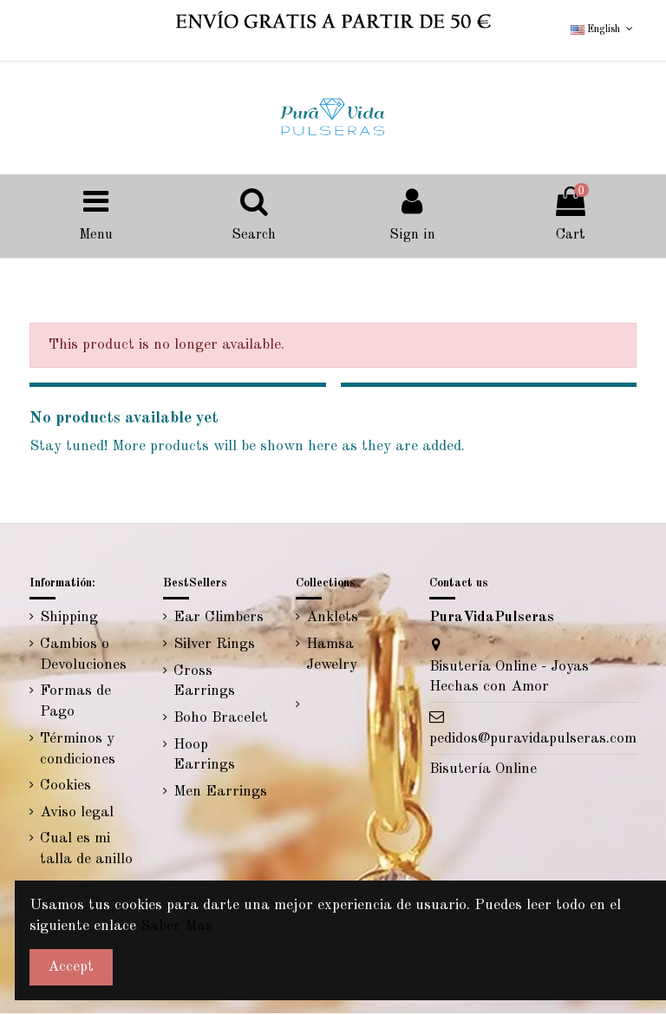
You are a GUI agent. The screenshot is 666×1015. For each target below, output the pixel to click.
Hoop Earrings (204, 757)
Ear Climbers (218, 619)
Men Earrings (220, 794)
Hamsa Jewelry (331, 657)
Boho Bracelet (220, 720)
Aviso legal (77, 814)
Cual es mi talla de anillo (86, 851)
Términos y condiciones (77, 751)
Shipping (69, 619)
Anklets (332, 619)
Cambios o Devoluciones (83, 657)
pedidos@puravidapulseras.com (533, 740)
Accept (71, 966)
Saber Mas (176, 926)
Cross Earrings (204, 683)
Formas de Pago (75, 704)
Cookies (65, 788)
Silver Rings (214, 646)
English (603, 29)
